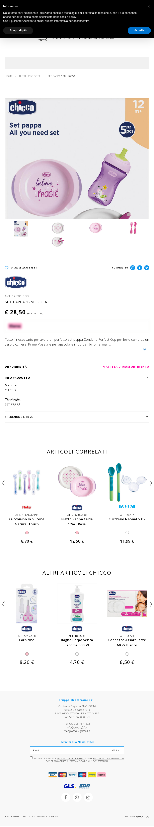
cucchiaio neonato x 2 (127, 520)
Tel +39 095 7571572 (77, 725)
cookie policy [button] (68, 17)
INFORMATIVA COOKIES (44, 817)
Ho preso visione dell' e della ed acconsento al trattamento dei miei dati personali (77, 761)
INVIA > (115, 751)
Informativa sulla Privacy (71, 759)
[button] (149, 6)
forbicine (27, 641)
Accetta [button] (139, 30)
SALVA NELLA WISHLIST (21, 269)
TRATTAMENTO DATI (17, 817)
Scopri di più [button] (18, 30)
